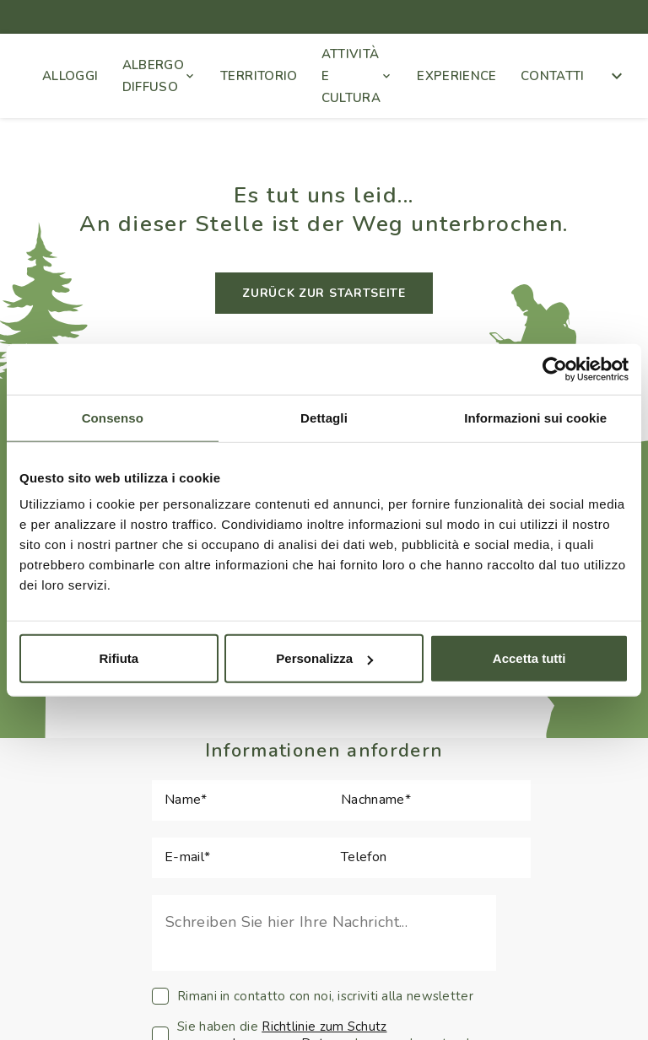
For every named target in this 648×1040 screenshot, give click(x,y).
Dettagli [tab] (324, 417)
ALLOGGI (70, 75)
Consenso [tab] (112, 417)
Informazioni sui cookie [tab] (535, 417)
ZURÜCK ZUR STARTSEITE (324, 293)
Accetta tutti (529, 658)
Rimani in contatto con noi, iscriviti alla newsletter (312, 996)
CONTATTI (553, 75)
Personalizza (324, 658)
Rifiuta (118, 658)
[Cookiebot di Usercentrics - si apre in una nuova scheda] (555, 368)
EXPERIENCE (457, 75)
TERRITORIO (259, 75)
